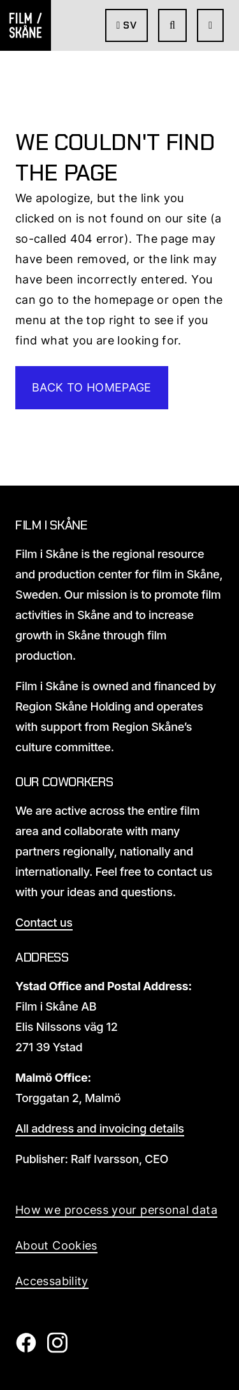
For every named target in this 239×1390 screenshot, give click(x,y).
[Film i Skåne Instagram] (57, 1349)
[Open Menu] (210, 25)
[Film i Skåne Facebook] (25, 1349)
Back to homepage (92, 387)
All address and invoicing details (99, 1128)
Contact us (44, 922)
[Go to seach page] (172, 25)
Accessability (52, 1281)
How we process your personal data (116, 1209)
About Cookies (56, 1245)
